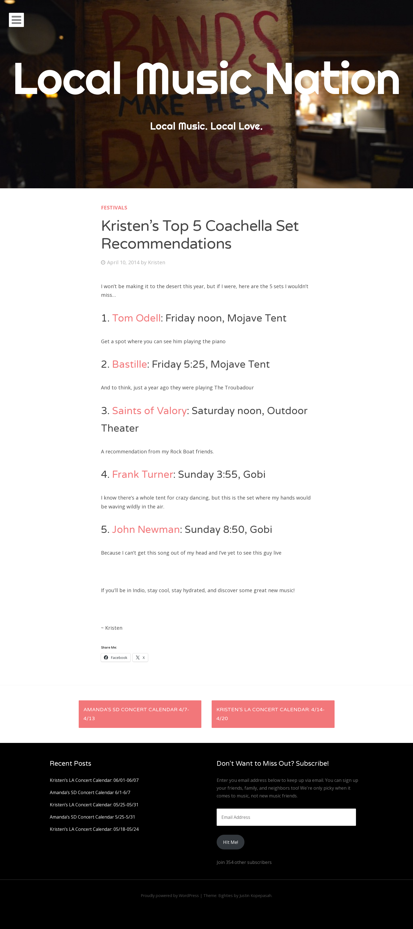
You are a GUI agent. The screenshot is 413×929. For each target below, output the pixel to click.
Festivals (114, 207)
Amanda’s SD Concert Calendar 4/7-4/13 (136, 714)
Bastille (129, 364)
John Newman (146, 530)
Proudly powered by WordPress (170, 895)
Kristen (156, 262)
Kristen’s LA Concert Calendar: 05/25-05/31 (94, 805)
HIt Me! (230, 842)
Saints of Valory (149, 411)
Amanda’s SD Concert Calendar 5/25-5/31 (92, 817)
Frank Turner (142, 475)
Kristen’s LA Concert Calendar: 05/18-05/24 (94, 829)
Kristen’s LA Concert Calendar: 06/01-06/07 (94, 780)
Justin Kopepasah (255, 895)
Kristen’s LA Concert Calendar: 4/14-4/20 (270, 714)
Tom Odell (136, 318)
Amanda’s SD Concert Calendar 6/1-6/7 (90, 792)
